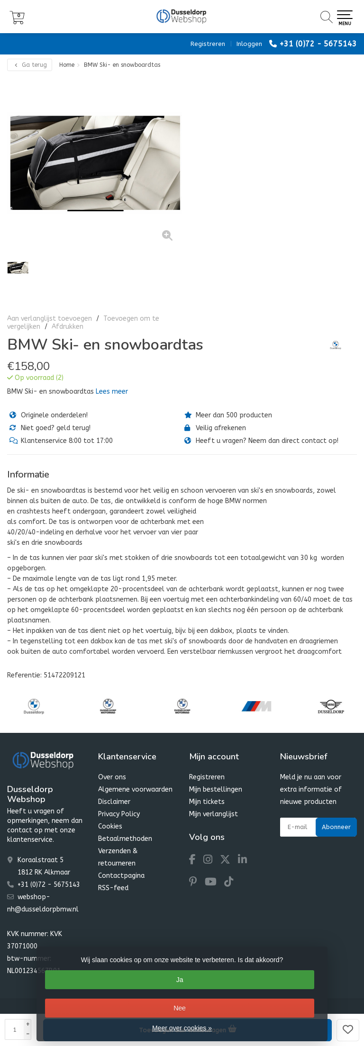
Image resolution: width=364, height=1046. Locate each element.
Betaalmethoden (125, 839)
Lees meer (112, 392)
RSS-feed (113, 888)
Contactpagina (121, 876)
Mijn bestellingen (215, 789)
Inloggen (249, 43)
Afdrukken (67, 327)
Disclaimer (114, 802)
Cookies (110, 826)
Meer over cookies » (182, 1028)
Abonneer (336, 826)
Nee (179, 1008)
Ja (179, 979)
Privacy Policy (119, 814)
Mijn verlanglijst (213, 814)
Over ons (112, 777)
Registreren (208, 43)
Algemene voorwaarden (135, 789)
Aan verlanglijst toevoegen (49, 319)
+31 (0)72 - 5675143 (318, 43)
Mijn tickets (207, 802)
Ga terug (29, 65)
